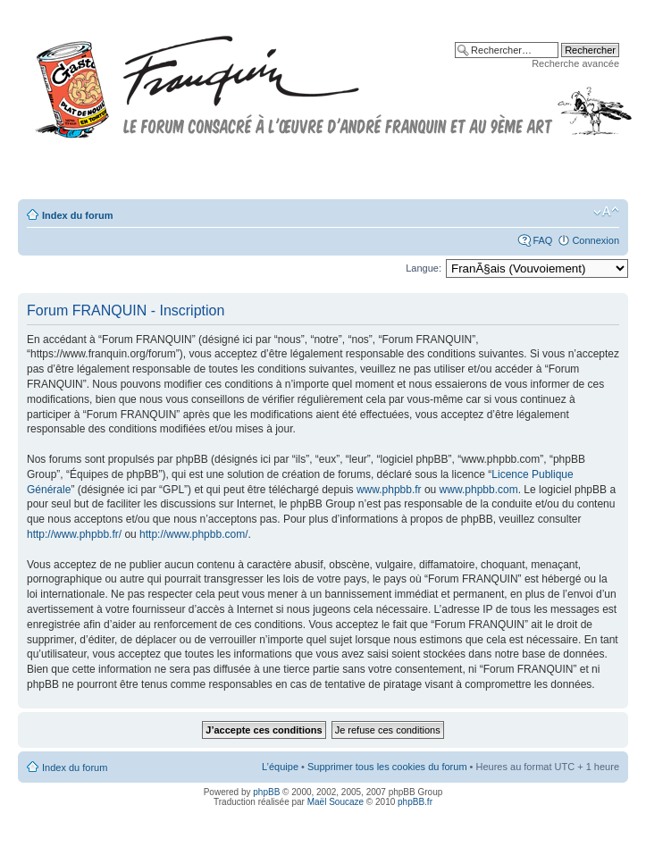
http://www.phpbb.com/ (193, 534)
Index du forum (77, 215)
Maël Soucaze (335, 802)
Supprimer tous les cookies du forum (387, 766)
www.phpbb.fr (389, 489)
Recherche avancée (575, 63)
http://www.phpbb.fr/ (74, 534)
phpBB (266, 792)
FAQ (542, 240)
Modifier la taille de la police (606, 212)
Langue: (423, 268)
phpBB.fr (415, 802)
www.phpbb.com (479, 489)
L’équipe (280, 766)
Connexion (595, 240)
